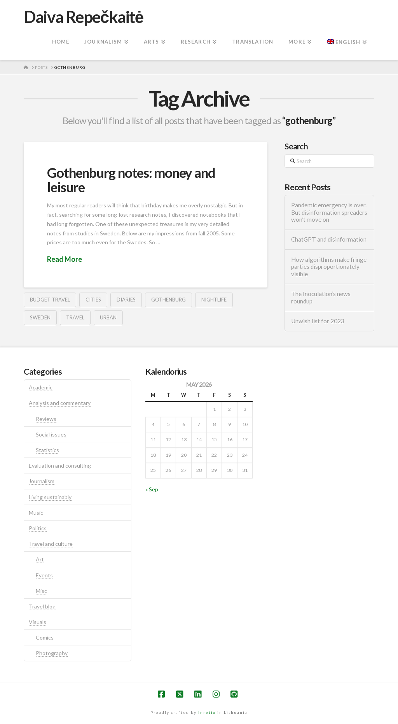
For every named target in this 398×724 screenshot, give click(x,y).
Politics (38, 528)
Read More (64, 259)
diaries (126, 299)
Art (40, 559)
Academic (40, 387)
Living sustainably (50, 497)
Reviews (46, 418)
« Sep (151, 489)
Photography (52, 653)
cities (93, 299)
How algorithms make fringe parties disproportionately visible (329, 266)
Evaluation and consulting (60, 465)
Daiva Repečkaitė (83, 17)
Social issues (51, 434)
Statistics (47, 450)
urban (108, 317)
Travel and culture (51, 543)
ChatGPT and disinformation (329, 239)
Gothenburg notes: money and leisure (131, 179)
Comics (45, 637)
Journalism (41, 481)
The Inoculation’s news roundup (321, 297)
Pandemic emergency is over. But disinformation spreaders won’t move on (329, 212)
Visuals (37, 622)
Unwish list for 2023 (317, 320)
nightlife (214, 299)
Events (44, 575)
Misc (41, 590)
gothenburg (168, 299)
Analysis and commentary (60, 403)
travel (75, 317)
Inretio (207, 712)
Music (36, 512)
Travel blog (42, 606)
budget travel (50, 299)
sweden (40, 317)
